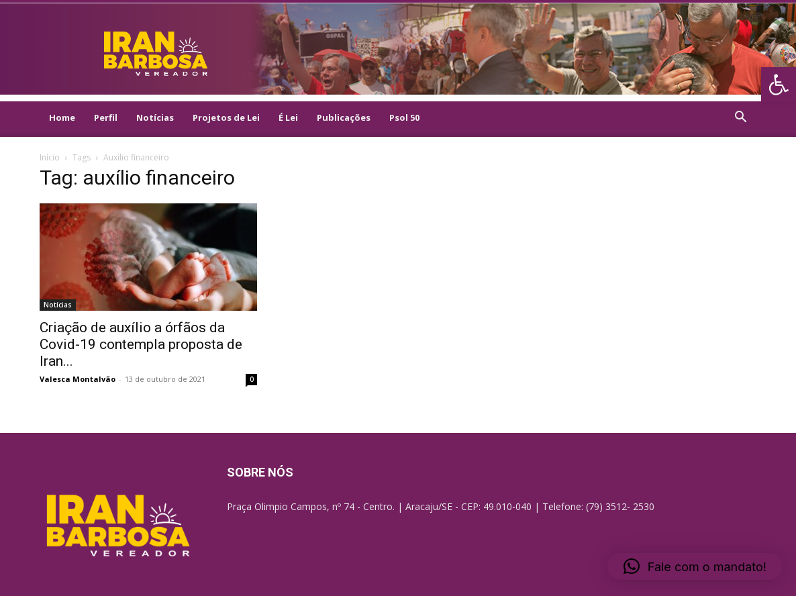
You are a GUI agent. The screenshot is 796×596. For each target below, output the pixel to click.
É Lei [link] (288, 117)
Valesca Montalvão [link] (77, 379)
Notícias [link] (155, 117)
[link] (778, 84)
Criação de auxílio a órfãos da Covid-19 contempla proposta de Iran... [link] (141, 344)
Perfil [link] (105, 117)
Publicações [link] (343, 117)
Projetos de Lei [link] (226, 117)
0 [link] (252, 379)
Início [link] (50, 157)
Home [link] (62, 117)
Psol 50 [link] (404, 117)
